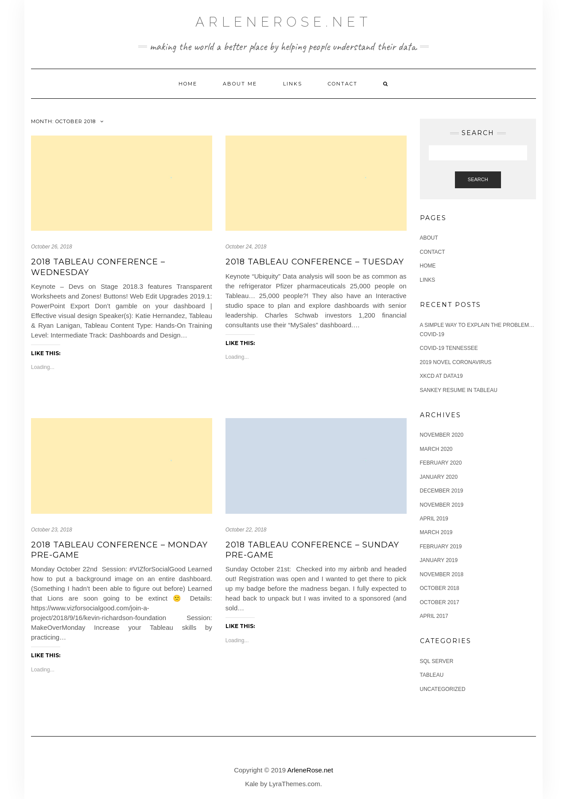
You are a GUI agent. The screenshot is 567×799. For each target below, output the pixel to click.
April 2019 (434, 519)
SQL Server (437, 661)
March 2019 (436, 532)
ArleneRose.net (283, 22)
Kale (251, 783)
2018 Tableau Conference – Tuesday (314, 262)
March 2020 (436, 449)
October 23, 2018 (51, 530)
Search (478, 179)
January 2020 (439, 477)
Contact (342, 84)
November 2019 (442, 505)
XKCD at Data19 (441, 376)
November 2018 (442, 574)
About (429, 238)
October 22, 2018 (246, 530)
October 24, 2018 (246, 247)
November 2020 (442, 435)
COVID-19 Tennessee (449, 348)
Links (292, 84)
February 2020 (441, 463)
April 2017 (434, 616)
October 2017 (439, 602)
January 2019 (439, 560)
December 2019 (441, 491)
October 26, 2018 (51, 247)
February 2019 (441, 546)
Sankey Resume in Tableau (458, 390)
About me (240, 84)
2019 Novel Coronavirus (456, 362)
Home (188, 84)
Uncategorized (443, 689)
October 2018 (439, 588)
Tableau (432, 675)
